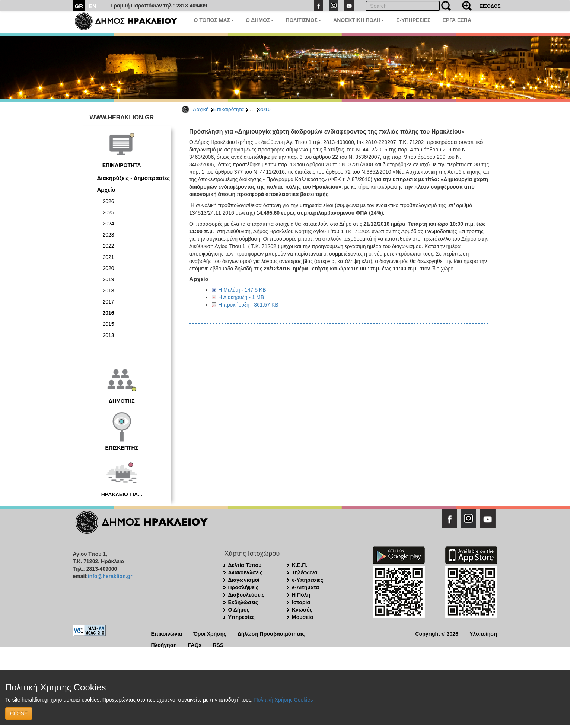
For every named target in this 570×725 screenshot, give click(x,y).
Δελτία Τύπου (245, 565)
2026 (108, 201)
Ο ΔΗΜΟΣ (260, 20)
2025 (108, 212)
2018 (108, 290)
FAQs (195, 644)
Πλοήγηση (164, 644)
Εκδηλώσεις (243, 602)
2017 (108, 302)
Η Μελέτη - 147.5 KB (242, 290)
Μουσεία (302, 617)
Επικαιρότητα (228, 109)
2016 (265, 109)
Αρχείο (106, 189)
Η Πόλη (301, 595)
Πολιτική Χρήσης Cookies (283, 700)
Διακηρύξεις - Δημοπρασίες (133, 178)
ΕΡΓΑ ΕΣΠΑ (456, 20)
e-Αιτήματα (305, 587)
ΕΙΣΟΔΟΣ (490, 6)
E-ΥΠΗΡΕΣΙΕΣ (413, 20)
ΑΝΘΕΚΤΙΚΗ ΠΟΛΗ (358, 20)
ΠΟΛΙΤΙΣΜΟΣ (303, 20)
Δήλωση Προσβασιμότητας (271, 633)
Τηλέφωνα (304, 572)
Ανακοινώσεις (245, 572)
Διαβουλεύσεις (246, 595)
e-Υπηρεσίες (307, 580)
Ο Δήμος (238, 610)
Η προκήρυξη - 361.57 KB (248, 305)
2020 (108, 268)
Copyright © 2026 (436, 633)
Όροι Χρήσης (209, 633)
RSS (218, 644)
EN (92, 6)
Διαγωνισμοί (243, 580)
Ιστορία (301, 602)
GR (79, 6)
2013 (108, 335)
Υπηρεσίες (241, 617)
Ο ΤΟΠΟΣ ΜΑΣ (214, 20)
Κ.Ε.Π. (299, 565)
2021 (108, 257)
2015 (108, 324)
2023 (108, 235)
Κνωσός (302, 610)
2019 (108, 279)
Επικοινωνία (166, 633)
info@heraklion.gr (110, 576)
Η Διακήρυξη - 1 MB (241, 297)
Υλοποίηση (483, 633)
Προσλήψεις (243, 587)
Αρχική (201, 109)
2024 (108, 224)
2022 (108, 246)
